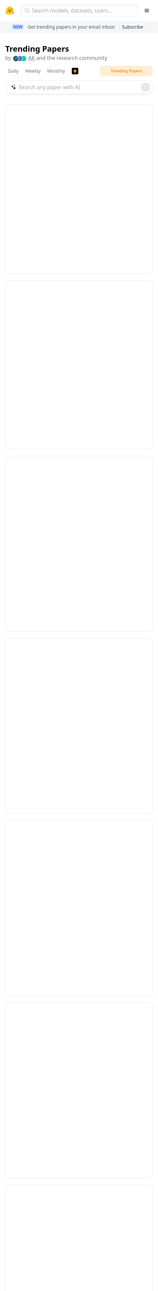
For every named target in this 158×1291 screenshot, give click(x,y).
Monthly (56, 71)
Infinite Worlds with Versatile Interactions (71, 178)
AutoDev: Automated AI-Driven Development (75, 508)
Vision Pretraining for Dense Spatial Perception (78, 1167)
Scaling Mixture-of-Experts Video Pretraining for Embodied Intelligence (75, 343)
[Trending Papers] (75, 71)
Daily (13, 71)
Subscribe (132, 27)
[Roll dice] (145, 87)
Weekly (32, 71)
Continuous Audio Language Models (63, 668)
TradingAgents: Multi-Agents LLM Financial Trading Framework (72, 832)
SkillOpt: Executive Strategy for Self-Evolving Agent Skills (74, 1001)
